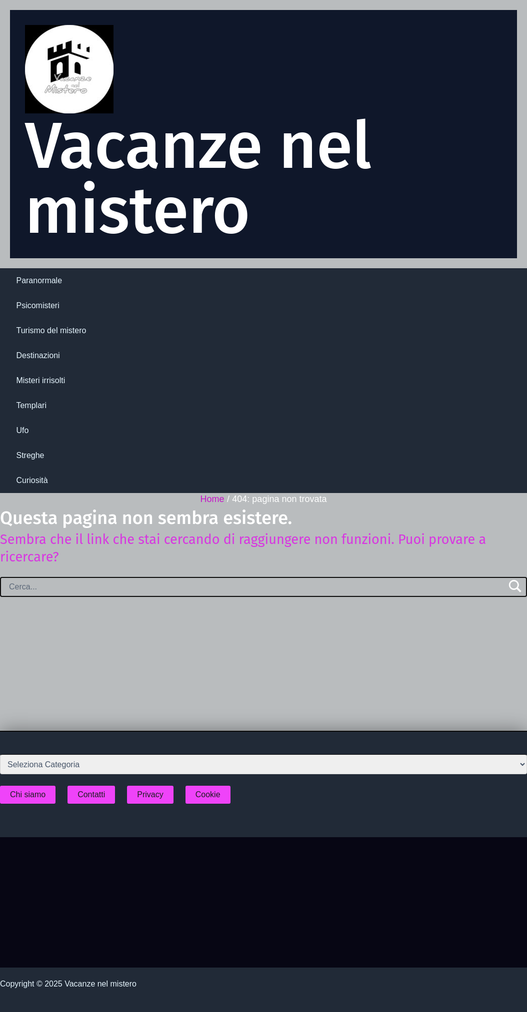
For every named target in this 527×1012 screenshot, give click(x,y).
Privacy (150, 794)
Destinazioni (38, 355)
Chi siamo (28, 794)
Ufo (22, 430)
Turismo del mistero (51, 330)
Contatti (91, 794)
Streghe (30, 455)
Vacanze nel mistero (198, 178)
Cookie (208, 794)
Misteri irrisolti (40, 380)
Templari (31, 405)
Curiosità (32, 480)
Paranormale (39, 280)
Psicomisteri (37, 305)
